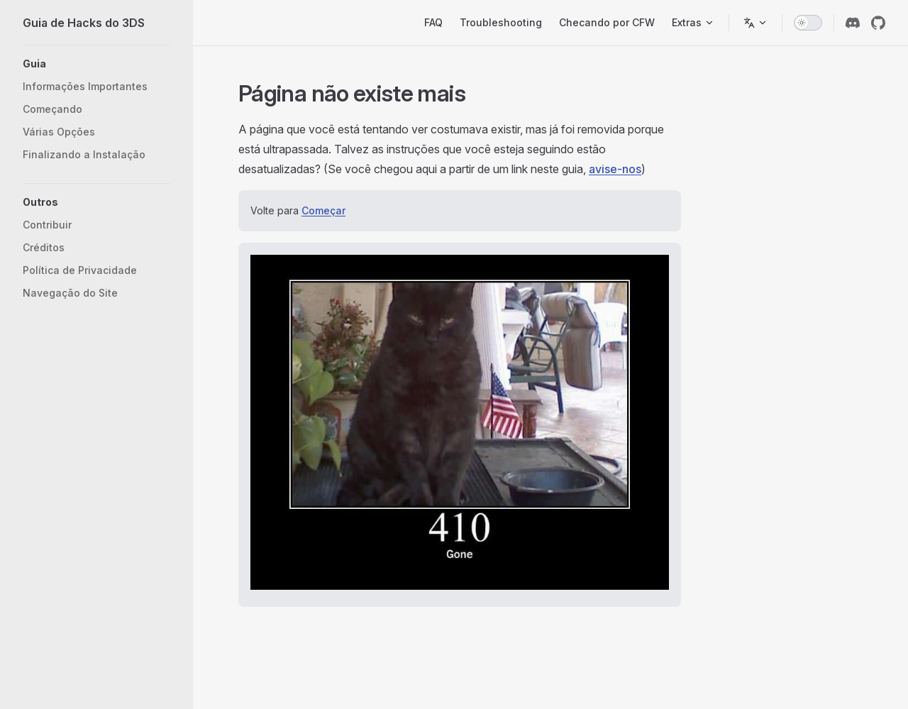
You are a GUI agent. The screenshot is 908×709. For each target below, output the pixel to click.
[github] (878, 22)
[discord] (852, 22)
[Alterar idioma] (755, 22)
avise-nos (615, 169)
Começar (323, 210)
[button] (96, 64)
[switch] (808, 23)
